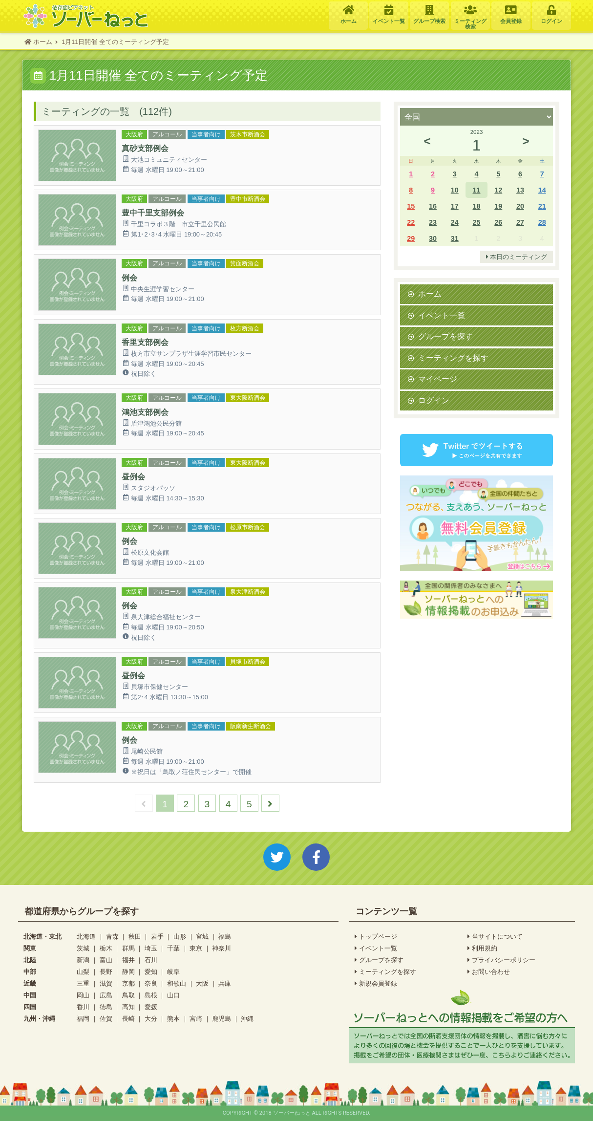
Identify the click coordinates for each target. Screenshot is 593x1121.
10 (455, 190)
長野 (106, 972)
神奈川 (221, 948)
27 (520, 222)
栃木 (106, 948)
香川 (83, 1007)
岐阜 (173, 972)
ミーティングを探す (453, 358)
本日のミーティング (517, 257)
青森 (112, 936)
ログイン (433, 400)
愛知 (151, 972)
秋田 (134, 936)
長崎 (128, 1018)
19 (498, 206)
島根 (151, 995)
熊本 (173, 1018)
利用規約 (482, 948)
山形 (179, 936)
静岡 (128, 972)
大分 (151, 1018)
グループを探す (445, 336)
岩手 (157, 936)
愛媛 (151, 1007)
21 (542, 206)
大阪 (202, 983)
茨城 (83, 948)
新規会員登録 (376, 983)
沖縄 (247, 1018)
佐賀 (106, 1018)
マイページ (437, 379)
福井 (128, 960)
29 (411, 238)
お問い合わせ (488, 972)
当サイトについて (495, 936)
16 (433, 206)
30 (433, 238)
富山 (106, 960)
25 (476, 222)
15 (411, 206)
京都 (128, 983)
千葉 (173, 948)
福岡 (83, 1018)
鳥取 (128, 995)
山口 (173, 995)
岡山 (83, 995)
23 (433, 222)
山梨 (83, 972)
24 (455, 222)
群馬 (128, 948)
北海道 (86, 936)
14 (542, 190)
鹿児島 (221, 1018)
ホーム (430, 294)
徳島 (106, 1007)
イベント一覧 (441, 315)
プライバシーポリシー (501, 960)
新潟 (83, 960)
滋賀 (106, 983)
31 (455, 238)
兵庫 (224, 983)
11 (476, 190)
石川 (151, 960)
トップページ (376, 936)
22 (411, 222)
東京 (196, 948)
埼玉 (151, 948)
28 (542, 222)
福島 (224, 936)
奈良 (151, 983)
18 (476, 206)
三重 (83, 983)
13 (520, 190)
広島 (106, 995)
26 (498, 222)
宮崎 (196, 1018)
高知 (128, 1007)
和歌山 (176, 983)
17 (455, 206)
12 (498, 190)
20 (520, 206)
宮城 (202, 936)
